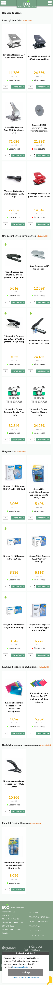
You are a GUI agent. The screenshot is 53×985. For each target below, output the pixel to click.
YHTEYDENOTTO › (36, 935)
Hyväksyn (25, 972)
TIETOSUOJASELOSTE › (38, 921)
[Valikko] (49, 4)
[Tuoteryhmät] (4, 4)
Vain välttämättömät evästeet (25, 977)
